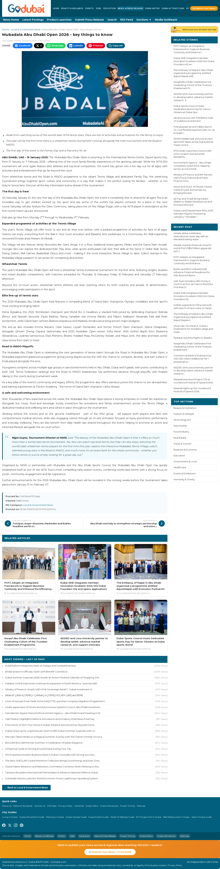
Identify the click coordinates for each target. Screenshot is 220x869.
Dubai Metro (152, 8)
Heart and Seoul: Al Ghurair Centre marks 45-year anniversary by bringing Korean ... (193, 189)
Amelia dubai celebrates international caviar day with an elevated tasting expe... (191, 236)
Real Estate (180, 438)
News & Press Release (130, 8)
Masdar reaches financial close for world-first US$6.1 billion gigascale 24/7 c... (193, 248)
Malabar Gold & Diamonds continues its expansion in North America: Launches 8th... (52, 683)
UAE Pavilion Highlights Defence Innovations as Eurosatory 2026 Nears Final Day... (50, 719)
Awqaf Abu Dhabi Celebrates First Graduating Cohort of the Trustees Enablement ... (193, 346)
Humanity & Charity (184, 479)
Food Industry (181, 431)
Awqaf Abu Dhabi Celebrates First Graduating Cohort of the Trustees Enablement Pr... (193, 85)
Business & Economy (185, 449)
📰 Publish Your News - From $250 (110, 852)
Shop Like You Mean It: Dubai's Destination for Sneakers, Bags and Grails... (193, 329)
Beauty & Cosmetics (185, 408)
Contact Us (39, 806)
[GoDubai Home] (26, 8)
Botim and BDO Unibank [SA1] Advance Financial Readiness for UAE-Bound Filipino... (192, 272)
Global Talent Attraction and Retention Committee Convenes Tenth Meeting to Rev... (52, 766)
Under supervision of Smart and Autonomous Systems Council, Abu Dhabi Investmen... (53, 707)
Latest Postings (33, 19)
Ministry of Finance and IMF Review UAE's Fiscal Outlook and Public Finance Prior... (193, 177)
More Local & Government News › (143, 538)
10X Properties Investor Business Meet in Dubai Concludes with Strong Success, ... (51, 754)
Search (112, 19)
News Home (11, 19)
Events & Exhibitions (185, 473)
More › (211, 39)
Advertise (79, 806)
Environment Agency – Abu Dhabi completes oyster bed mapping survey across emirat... (192, 165)
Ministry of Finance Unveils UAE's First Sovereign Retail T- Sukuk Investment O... (49, 689)
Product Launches (59, 19)
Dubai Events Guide (98, 817)
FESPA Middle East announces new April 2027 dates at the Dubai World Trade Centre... (193, 141)
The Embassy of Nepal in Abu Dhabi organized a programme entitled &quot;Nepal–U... (193, 317)
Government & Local (185, 461)
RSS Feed (126, 19)
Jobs (98, 8)
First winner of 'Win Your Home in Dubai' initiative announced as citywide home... (50, 724)
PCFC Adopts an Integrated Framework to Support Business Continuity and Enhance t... (192, 49)
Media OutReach (166, 19)
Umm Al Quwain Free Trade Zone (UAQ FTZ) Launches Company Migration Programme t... (55, 701)
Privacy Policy (65, 806)
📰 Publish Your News (203, 8)
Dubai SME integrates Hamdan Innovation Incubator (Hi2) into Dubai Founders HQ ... (194, 296)
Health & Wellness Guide (122, 817)
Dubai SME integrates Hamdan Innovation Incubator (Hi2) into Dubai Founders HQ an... (194, 61)
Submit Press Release (89, 19)
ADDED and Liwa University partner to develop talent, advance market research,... (193, 370)
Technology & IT (182, 420)
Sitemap (141, 806)
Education (109, 8)
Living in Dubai (10, 817)
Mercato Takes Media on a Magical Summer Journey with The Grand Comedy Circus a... (54, 736)
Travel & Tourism (182, 443)
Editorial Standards (22, 806)
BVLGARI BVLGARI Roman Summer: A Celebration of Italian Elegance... (44, 742)
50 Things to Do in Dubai (148, 817)
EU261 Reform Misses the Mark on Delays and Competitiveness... (41, 665)
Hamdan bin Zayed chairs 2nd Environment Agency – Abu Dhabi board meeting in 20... (53, 713)
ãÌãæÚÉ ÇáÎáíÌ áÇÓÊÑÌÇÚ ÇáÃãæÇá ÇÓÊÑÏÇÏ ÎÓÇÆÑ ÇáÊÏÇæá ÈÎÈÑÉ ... (45, 695)
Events (89, 8)
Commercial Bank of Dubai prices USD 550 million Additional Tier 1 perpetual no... (192, 358)
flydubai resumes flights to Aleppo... (194, 337)
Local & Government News (25, 29)
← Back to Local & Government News (26, 787)
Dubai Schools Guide (76, 817)
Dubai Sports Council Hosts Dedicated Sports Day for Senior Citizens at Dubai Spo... (192, 109)
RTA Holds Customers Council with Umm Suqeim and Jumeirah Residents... (193, 154)
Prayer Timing (127, 806)
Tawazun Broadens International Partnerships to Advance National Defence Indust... (52, 772)
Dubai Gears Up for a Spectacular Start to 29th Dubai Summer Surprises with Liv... (51, 730)
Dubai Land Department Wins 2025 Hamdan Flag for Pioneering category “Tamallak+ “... (193, 213)
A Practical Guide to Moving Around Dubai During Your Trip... (39, 748)
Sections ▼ (143, 19)
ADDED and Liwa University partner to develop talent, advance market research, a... (193, 97)
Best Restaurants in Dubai (176, 817)
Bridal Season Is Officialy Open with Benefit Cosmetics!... (37, 671)
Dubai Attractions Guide (31, 817)
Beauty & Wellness (72, 8)
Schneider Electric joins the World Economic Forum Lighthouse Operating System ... (52, 778)
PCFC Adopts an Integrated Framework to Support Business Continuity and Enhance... (192, 260)
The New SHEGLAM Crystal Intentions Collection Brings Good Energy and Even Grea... (53, 760)
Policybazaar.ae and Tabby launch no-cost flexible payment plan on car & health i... (194, 129)
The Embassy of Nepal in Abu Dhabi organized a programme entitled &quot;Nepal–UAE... (193, 73)
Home (56, 8)
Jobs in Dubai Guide (201, 817)
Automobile (180, 425)
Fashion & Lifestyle (184, 414)
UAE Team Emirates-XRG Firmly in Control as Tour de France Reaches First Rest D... (193, 284)
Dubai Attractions (173, 8)
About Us (6, 806)
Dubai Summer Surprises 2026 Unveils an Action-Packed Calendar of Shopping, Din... (53, 677)
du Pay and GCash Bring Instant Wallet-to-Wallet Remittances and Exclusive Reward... (193, 201)
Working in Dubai (55, 817)
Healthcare (180, 467)
